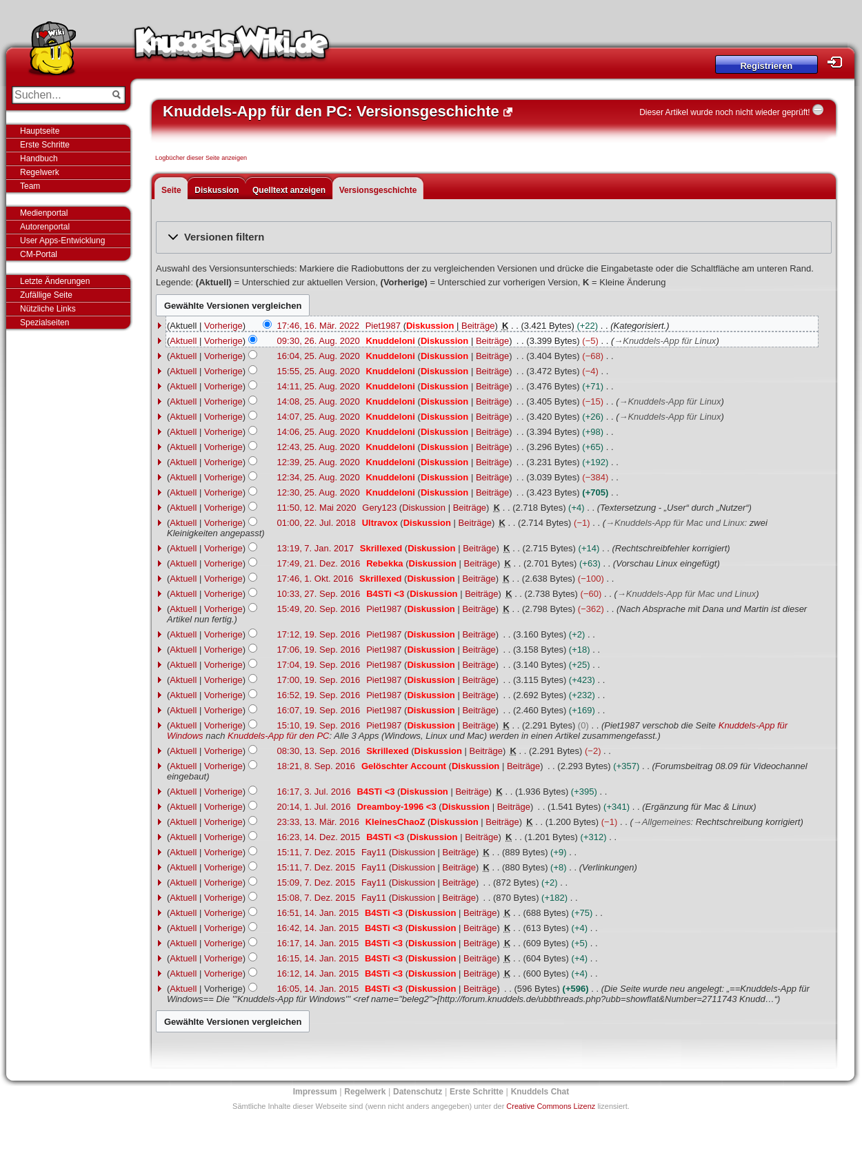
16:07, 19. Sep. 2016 (319, 710)
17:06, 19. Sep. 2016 (319, 649)
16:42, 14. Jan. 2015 (318, 928)
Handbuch (39, 158)
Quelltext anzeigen (288, 190)
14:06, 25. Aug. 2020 (318, 432)
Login (839, 62)
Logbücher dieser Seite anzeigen (201, 157)
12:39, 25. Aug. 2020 (318, 462)
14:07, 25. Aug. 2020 (318, 416)
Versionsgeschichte (378, 190)
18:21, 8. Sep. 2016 (316, 766)
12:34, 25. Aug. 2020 (318, 477)
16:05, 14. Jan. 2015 (318, 988)
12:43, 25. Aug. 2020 (318, 447)
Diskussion (216, 190)
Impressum (315, 1091)
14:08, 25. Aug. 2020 (318, 401)
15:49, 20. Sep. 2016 (319, 609)
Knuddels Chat (540, 1091)
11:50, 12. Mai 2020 (317, 507)
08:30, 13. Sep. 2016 (319, 751)
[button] (494, 237)
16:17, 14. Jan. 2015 (318, 943)
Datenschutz (417, 1091)
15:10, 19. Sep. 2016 (319, 725)
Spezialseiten (44, 322)
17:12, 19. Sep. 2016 (319, 634)
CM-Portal (38, 254)
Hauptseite (39, 131)
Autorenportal (45, 227)
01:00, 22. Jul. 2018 (316, 523)
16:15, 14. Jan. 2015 (318, 958)
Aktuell (183, 341)
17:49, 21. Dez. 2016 (319, 563)
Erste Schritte (45, 145)
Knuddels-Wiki (232, 47)
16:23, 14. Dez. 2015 (319, 837)
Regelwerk (39, 172)
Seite (171, 190)
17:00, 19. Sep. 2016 (319, 680)
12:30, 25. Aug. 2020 (318, 492)
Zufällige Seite (46, 295)
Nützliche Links (48, 309)
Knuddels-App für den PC (278, 736)
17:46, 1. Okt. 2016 (315, 578)
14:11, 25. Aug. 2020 (318, 386)
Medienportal (44, 213)
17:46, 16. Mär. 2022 (318, 325)
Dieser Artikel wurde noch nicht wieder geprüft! (724, 112)
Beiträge (477, 325)
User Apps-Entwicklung (62, 240)
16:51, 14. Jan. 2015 (318, 913)
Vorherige (223, 325)
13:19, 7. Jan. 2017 (315, 548)
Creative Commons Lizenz (550, 1106)
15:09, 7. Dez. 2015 (316, 882)
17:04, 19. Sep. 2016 (319, 665)
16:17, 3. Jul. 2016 (314, 791)
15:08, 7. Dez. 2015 (316, 897)
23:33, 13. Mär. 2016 (318, 822)
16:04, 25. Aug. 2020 (318, 356)
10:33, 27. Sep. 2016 (319, 594)
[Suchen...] (59, 95)
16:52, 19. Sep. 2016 (319, 695)
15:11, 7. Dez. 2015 (316, 852)
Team (30, 186)
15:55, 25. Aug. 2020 (318, 371)
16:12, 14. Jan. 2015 (318, 973)
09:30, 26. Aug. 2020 (318, 341)
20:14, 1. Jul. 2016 (314, 807)
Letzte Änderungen (55, 281)
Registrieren (766, 66)
